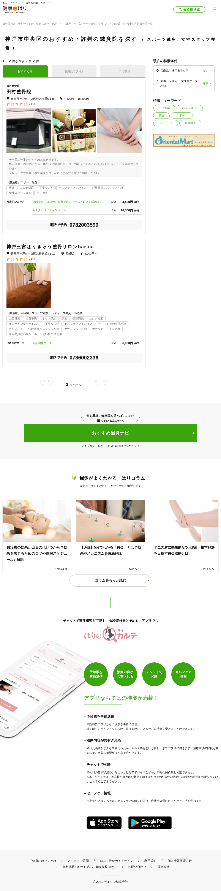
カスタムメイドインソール (49, 210)
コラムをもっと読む (110, 580)
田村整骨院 (19, 91)
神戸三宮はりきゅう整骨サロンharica (50, 246)
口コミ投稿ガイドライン (116, 861)
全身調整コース (42, 343)
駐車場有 (190, 123)
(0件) (33, 104)
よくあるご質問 (78, 861)
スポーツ (182, 115)
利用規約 (150, 861)
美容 (161, 115)
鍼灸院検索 (191, 9)
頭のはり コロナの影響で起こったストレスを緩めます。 (68, 201)
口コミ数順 (123, 71)
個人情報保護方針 (180, 861)
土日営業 (164, 108)
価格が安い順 (74, 71)
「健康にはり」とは (42, 861)
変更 (205, 70)
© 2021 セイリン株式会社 (110, 881)
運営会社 (164, 867)
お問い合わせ (137, 867)
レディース (166, 123)
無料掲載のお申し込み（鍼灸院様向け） (90, 867)
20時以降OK (189, 108)
